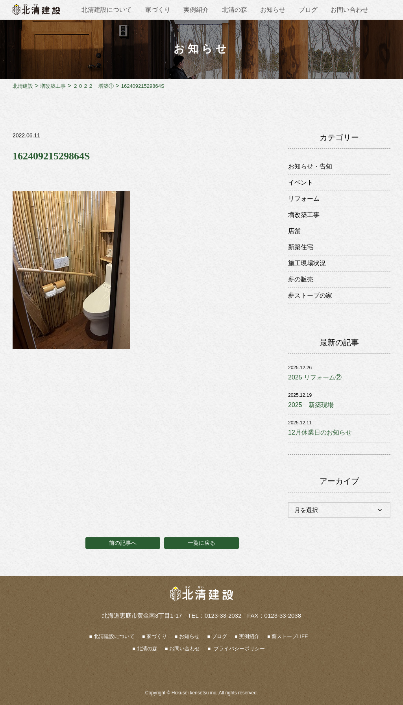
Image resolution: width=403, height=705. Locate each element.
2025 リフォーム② (315, 377)
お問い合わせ (349, 9)
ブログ (308, 9)
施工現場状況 (307, 263)
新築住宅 (300, 247)
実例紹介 (196, 9)
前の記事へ (123, 543)
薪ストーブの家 (310, 295)
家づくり (157, 9)
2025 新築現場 (311, 405)
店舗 (294, 231)
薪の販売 (300, 279)
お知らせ (272, 9)
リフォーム (304, 198)
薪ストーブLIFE (290, 636)
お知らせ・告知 (310, 166)
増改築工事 (304, 214)
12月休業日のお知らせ (320, 432)
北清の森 (234, 9)
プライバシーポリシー (238, 648)
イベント (300, 182)
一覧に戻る (201, 543)
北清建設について (106, 9)
